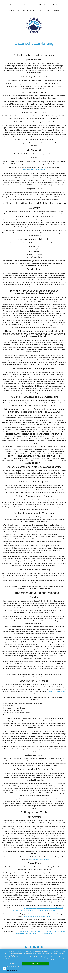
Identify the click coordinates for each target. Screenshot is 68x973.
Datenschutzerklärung (62, 970)
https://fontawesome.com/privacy (39, 859)
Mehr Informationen (56, 967)
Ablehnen (11, 967)
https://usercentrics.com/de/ (57, 691)
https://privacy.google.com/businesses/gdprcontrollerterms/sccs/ (34, 910)
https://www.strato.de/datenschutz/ (33, 170)
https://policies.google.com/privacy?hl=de (36, 916)
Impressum (55, 970)
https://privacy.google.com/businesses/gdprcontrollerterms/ (43, 908)
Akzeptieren (34, 967)
